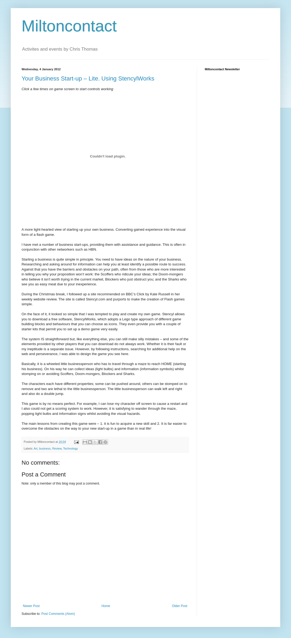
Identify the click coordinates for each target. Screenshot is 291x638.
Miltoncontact (69, 26)
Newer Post (31, 606)
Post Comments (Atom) (58, 614)
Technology (70, 448)
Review (57, 448)
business (45, 448)
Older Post (179, 606)
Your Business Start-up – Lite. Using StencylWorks (88, 78)
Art (35, 448)
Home (106, 606)
